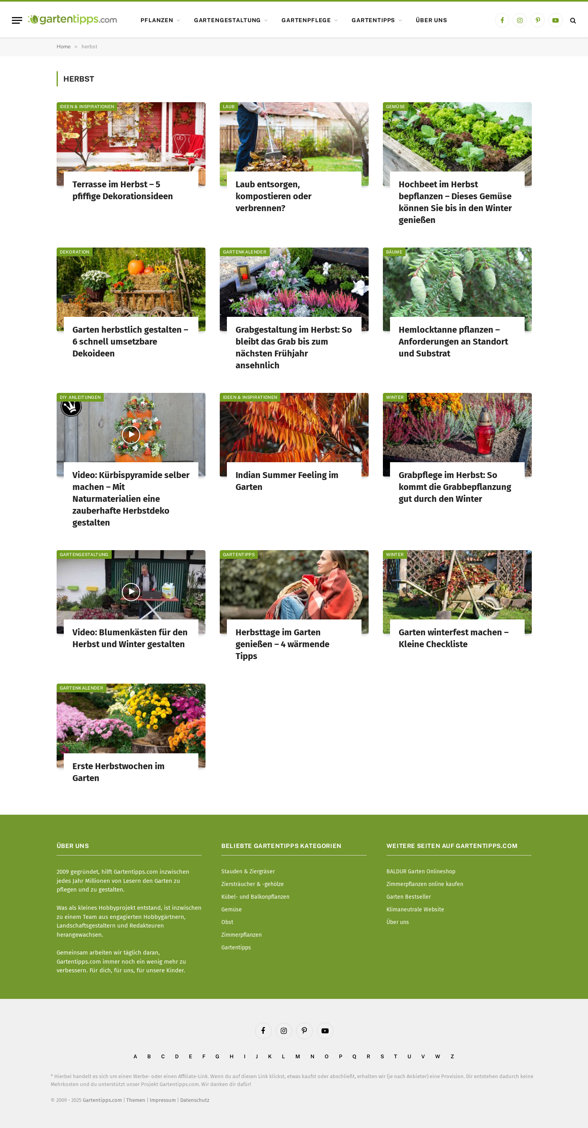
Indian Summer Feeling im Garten (287, 481)
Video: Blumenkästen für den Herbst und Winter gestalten (130, 638)
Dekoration (74, 252)
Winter (395, 397)
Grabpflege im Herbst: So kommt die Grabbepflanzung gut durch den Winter (455, 487)
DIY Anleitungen (80, 397)
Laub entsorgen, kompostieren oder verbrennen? (274, 196)
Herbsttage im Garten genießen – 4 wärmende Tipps (282, 644)
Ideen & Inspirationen (87, 106)
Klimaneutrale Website (415, 909)
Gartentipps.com (102, 1100)
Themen (135, 1100)
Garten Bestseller (408, 897)
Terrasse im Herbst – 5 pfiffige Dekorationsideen (122, 190)
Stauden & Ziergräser (248, 871)
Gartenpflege (306, 20)
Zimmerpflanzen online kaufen (424, 884)
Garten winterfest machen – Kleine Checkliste (453, 638)
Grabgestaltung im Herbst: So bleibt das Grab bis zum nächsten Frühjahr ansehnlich (294, 347)
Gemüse (395, 106)
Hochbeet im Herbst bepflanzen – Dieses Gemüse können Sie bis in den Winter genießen (455, 202)
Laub (229, 106)
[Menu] (17, 20)
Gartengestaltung (227, 20)
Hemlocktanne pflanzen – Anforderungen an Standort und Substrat (453, 341)
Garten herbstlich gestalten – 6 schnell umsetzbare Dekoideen (130, 341)
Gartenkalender (245, 252)
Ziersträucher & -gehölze (252, 884)
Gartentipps (373, 20)
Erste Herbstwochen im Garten (118, 772)
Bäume (394, 252)
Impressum (163, 1100)
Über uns (431, 20)
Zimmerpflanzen (241, 935)
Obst (227, 922)
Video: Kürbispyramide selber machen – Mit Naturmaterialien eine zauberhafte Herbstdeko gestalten (131, 499)
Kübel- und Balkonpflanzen (255, 897)
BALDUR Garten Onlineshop (420, 871)
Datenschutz (194, 1100)
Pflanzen (157, 20)
